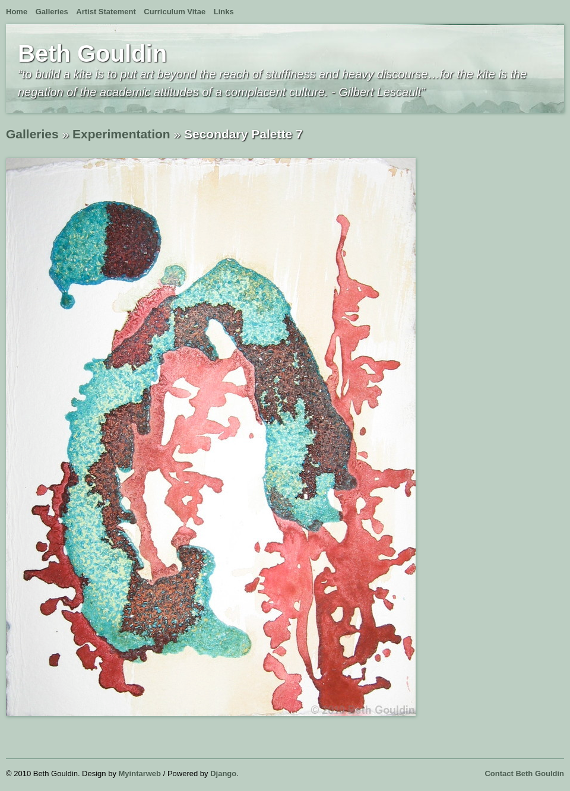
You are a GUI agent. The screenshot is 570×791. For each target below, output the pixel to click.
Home (16, 11)
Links (224, 11)
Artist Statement (105, 11)
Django (223, 773)
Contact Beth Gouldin (524, 773)
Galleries (52, 11)
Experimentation (121, 134)
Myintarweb (140, 773)
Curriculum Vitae (174, 11)
